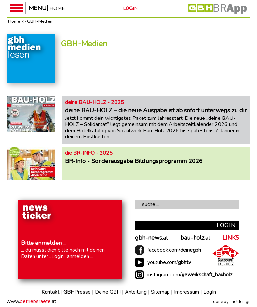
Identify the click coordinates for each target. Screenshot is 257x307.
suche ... (150, 204)
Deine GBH (108, 292)
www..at (31, 301)
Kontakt (50, 292)
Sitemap (160, 292)
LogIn (209, 292)
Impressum (186, 292)
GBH (77, 292)
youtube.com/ (169, 262)
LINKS (231, 238)
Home (14, 21)
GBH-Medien (39, 21)
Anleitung (136, 292)
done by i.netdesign (231, 302)
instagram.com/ (189, 275)
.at (151, 238)
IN (130, 8)
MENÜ (38, 8)
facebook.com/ (174, 250)
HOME (57, 8)
